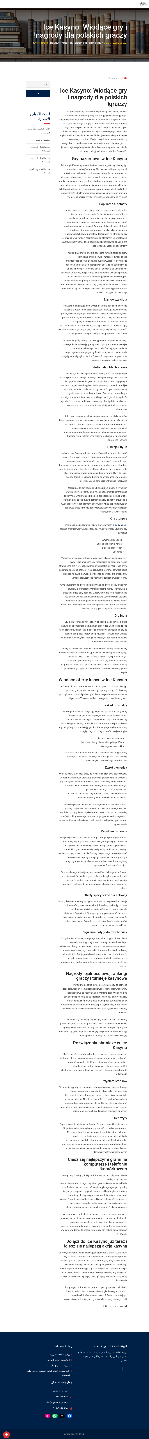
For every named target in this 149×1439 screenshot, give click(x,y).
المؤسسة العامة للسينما (58, 1360)
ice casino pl (121, 525)
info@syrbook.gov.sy (56, 1402)
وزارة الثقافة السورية (60, 1354)
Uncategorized (115, 78)
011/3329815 (60, 1396)
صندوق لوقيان (43, 139)
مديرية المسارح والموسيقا (57, 1365)
